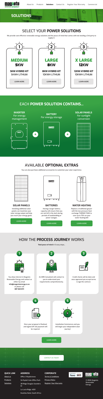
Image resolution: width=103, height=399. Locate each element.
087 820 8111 (19, 289)
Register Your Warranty (76, 4)
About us (7, 377)
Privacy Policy (50, 380)
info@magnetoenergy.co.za (19, 284)
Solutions (49, 4)
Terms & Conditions (52, 377)
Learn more (19, 82)
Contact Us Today (51, 358)
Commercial (92, 4)
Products (40, 4)
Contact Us (60, 4)
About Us (30, 4)
